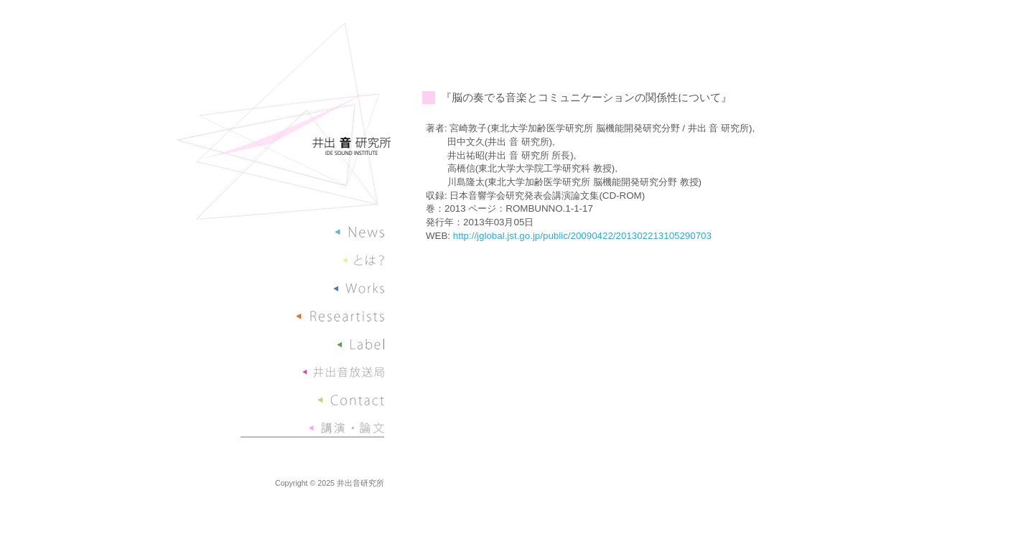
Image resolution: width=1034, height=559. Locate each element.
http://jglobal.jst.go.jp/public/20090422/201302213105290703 (582, 235)
